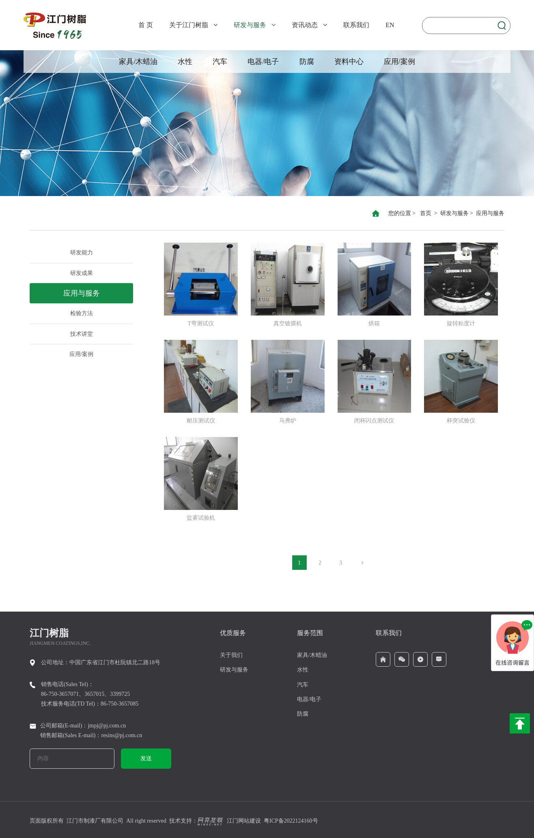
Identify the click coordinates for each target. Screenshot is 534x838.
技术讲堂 (81, 334)
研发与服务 (250, 24)
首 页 (145, 24)
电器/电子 (263, 62)
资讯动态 (305, 24)
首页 (425, 213)
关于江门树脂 (188, 24)
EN (389, 24)
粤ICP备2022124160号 (291, 821)
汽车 (220, 62)
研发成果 (81, 273)
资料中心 (349, 62)
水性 (185, 62)
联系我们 (356, 24)
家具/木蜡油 (138, 62)
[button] (213, 24)
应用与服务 (490, 213)
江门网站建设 (229, 821)
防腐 (306, 62)
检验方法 (81, 313)
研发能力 (81, 252)
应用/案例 (399, 62)
